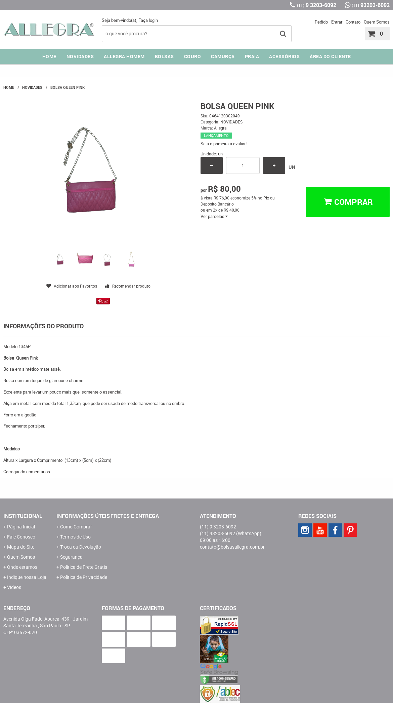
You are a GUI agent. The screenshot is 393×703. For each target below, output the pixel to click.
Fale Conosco (21, 536)
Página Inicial (21, 526)
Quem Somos (377, 22)
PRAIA (252, 56)
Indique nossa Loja (26, 577)
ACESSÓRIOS (284, 56)
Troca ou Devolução (80, 547)
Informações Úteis (83, 516)
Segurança (71, 557)
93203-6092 (371, 5)
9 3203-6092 (316, 5)
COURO (192, 56)
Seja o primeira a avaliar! (224, 144)
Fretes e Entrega (135, 516)
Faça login (148, 20)
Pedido (321, 22)
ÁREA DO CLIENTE (330, 56)
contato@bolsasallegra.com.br (232, 547)
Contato (353, 22)
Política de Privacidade (83, 577)
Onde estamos (22, 567)
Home (49, 56)
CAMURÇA (223, 56)
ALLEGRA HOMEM (124, 56)
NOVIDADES (80, 56)
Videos (14, 587)
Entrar (336, 22)
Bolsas (164, 56)
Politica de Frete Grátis (83, 567)
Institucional (22, 516)
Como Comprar (76, 526)
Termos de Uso (75, 536)
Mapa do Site (20, 547)
